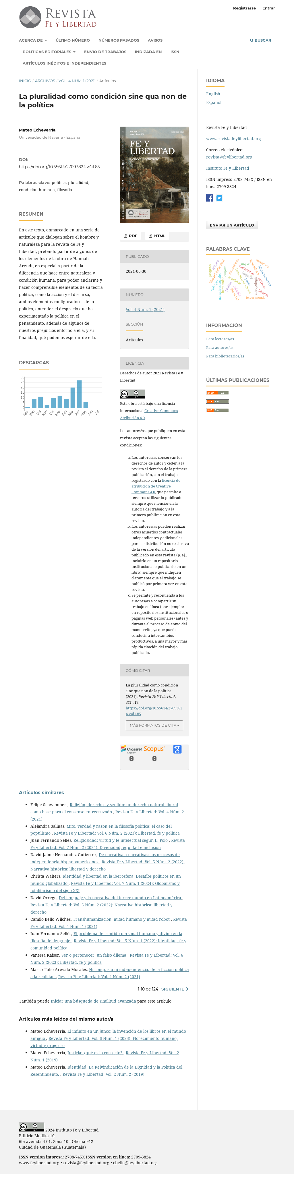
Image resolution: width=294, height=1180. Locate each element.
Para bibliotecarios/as (225, 356)
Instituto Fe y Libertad (227, 168)
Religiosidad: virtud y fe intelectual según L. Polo (121, 840)
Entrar (268, 8)
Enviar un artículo (232, 225)
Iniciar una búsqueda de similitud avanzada (93, 1001)
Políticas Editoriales (47, 51)
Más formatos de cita (153, 725)
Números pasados (118, 40)
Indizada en (148, 51)
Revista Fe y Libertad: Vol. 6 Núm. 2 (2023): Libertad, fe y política (117, 833)
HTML (159, 235)
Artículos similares (41, 792)
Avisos (155, 40)
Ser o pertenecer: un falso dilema (94, 955)
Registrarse (244, 8)
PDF (132, 235)
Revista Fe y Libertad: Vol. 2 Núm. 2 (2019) (103, 1074)
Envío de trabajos (105, 51)
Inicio (25, 80)
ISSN (175, 51)
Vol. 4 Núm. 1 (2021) (77, 80)
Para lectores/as (220, 338)
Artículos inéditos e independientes (64, 63)
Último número (73, 40)
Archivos (45, 80)
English (213, 93)
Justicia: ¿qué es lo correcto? (95, 1052)
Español (213, 102)
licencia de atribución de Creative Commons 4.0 (155, 486)
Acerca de (31, 40)
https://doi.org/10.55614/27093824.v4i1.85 (59, 166)
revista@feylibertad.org (229, 157)
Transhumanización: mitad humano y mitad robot (122, 919)
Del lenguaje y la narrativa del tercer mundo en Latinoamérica (120, 897)
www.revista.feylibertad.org (233, 138)
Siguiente (172, 989)
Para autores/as (219, 347)
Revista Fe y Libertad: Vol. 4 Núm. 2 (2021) (99, 976)
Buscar (260, 40)
